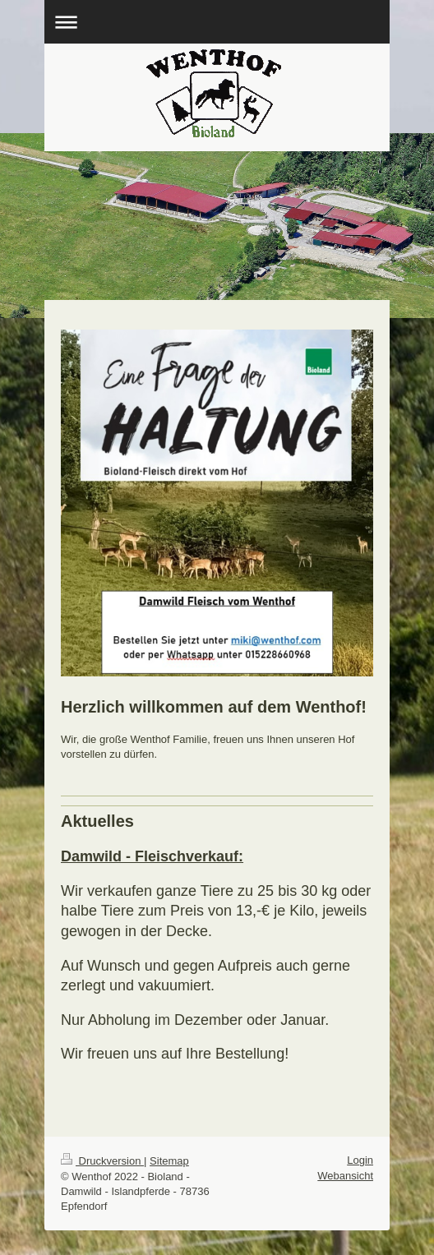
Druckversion (102, 1161)
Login (360, 1160)
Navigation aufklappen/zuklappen (217, 21)
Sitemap (169, 1161)
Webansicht (345, 1176)
